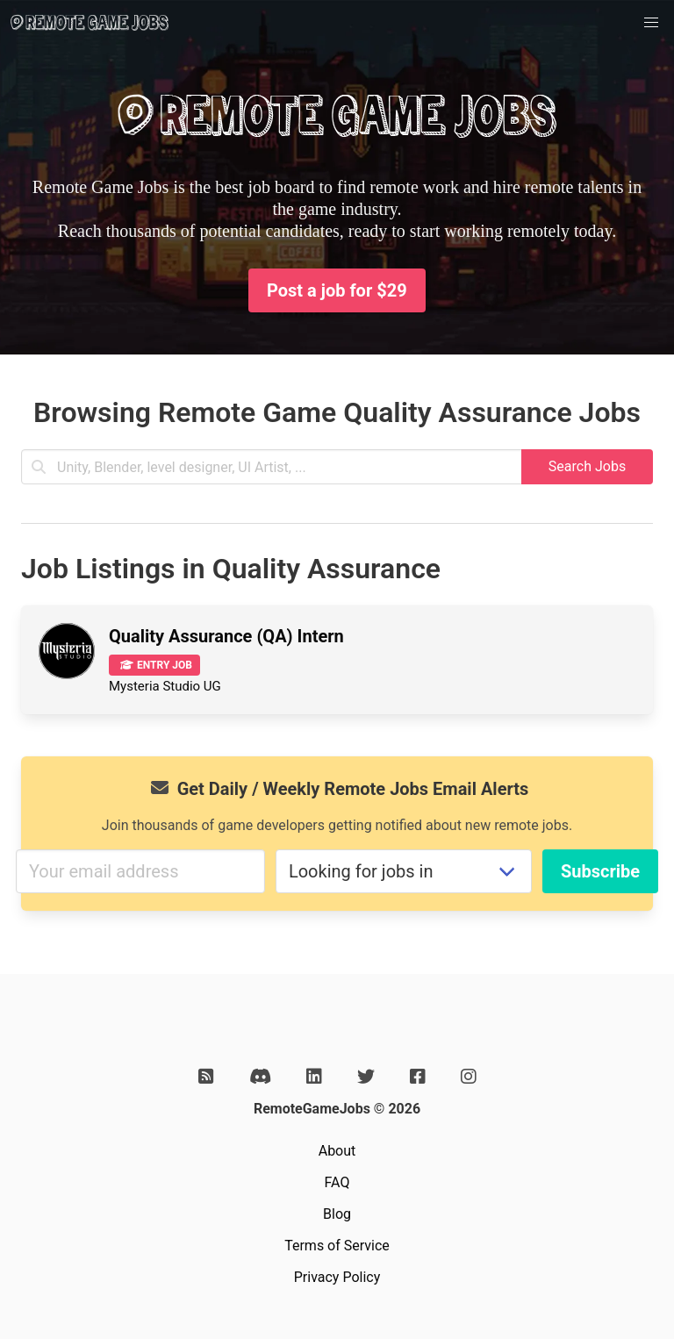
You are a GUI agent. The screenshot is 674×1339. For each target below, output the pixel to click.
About (337, 1150)
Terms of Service (337, 1245)
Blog (337, 1214)
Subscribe (600, 871)
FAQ (337, 1182)
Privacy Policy (337, 1277)
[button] (651, 23)
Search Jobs (587, 466)
